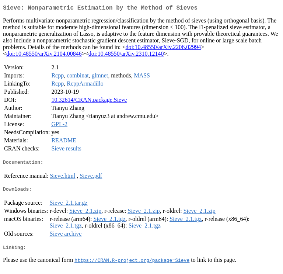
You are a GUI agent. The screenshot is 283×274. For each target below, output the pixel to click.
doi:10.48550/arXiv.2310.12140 (126, 55)
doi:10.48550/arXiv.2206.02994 (163, 48)
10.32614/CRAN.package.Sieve (89, 101)
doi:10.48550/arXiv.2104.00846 (44, 55)
